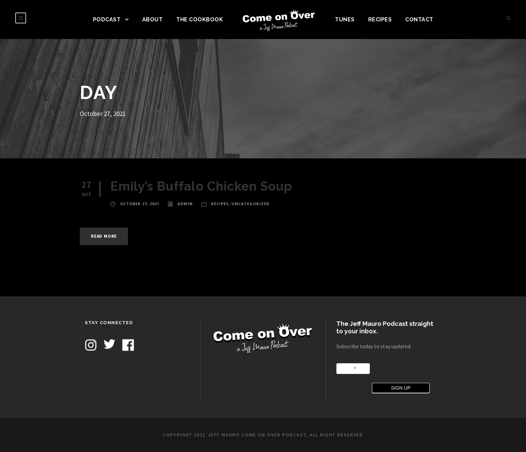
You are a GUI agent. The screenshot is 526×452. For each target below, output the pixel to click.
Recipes (380, 19)
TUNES (345, 19)
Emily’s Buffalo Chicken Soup (201, 186)
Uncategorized (250, 203)
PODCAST (107, 19)
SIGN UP (401, 388)
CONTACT (419, 19)
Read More (104, 236)
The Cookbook (199, 19)
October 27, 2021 (139, 203)
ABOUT (152, 19)
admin (185, 203)
